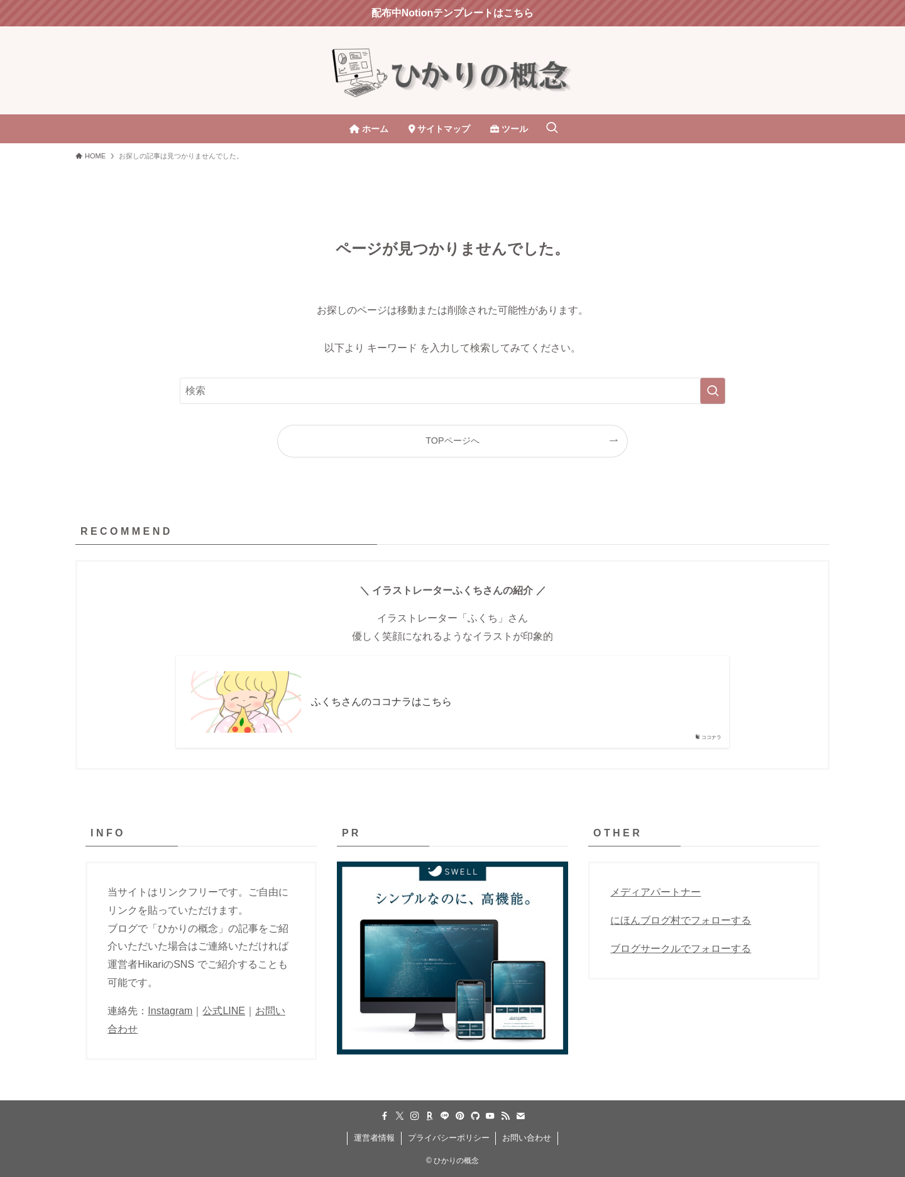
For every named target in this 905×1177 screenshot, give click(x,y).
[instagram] (414, 1116)
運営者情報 (374, 1137)
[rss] (505, 1116)
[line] (445, 1116)
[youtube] (490, 1116)
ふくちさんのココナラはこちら (381, 701)
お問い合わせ (526, 1137)
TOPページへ (452, 440)
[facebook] (384, 1116)
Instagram (170, 1010)
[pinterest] (460, 1116)
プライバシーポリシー (449, 1137)
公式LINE (223, 1010)
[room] (430, 1116)
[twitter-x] (399, 1116)
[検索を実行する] (712, 391)
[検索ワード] (452, 391)
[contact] (520, 1116)
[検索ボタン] (552, 128)
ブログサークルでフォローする (680, 948)
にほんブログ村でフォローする (680, 920)
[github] (475, 1116)
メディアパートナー (655, 892)
